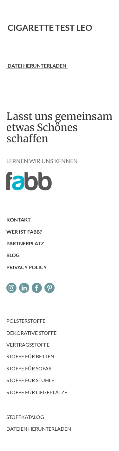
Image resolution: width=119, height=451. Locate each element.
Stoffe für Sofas (28, 368)
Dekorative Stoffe (31, 333)
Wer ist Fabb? (24, 232)
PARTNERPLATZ (25, 243)
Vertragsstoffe (28, 345)
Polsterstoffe (25, 321)
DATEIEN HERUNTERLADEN (38, 429)
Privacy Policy (26, 267)
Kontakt (18, 219)
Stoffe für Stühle (30, 380)
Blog (13, 255)
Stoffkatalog (25, 417)
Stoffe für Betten (30, 356)
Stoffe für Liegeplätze (36, 392)
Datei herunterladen (37, 66)
